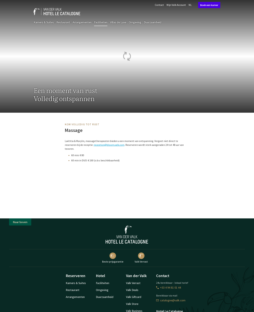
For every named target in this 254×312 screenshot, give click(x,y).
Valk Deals (132, 290)
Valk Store (132, 304)
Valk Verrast (141, 258)
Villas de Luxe (118, 22)
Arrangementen (82, 22)
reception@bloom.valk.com (109, 144)
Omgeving (135, 22)
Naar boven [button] (20, 222)
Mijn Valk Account (176, 4)
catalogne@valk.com (170, 300)
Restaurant (63, 22)
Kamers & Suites (44, 22)
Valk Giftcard (133, 297)
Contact (159, 4)
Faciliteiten (100, 22)
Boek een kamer (209, 5)
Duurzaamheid (152, 22)
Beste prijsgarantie (112, 258)
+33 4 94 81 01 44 (168, 287)
